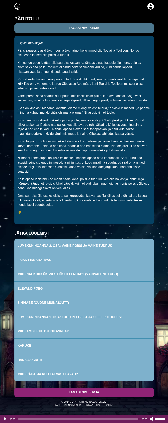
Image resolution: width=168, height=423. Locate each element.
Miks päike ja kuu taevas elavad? (48, 374)
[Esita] (5, 419)
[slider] (78, 419)
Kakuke (24, 345)
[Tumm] (152, 419)
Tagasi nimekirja (84, 28)
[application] (84, 419)
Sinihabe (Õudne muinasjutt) (43, 302)
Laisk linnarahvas (34, 260)
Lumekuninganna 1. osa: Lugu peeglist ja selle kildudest (70, 317)
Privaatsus (92, 405)
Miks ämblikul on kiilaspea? (43, 331)
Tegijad (108, 405)
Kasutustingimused (68, 405)
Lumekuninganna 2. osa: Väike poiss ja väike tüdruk (65, 245)
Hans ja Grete (30, 360)
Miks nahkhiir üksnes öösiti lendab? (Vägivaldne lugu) (68, 274)
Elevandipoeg (30, 288)
